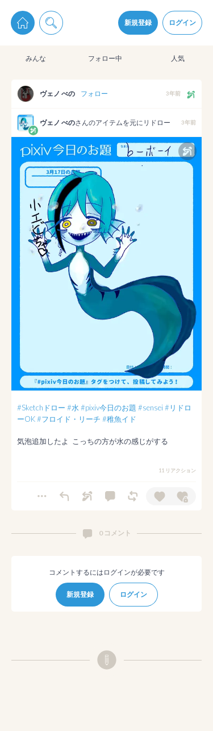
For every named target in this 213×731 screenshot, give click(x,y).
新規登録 (138, 22)
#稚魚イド (119, 418)
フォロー (94, 93)
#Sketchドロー (41, 407)
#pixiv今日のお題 (108, 407)
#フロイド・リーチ (69, 418)
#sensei (150, 407)
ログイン (182, 22)
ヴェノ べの (57, 93)
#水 (73, 407)
